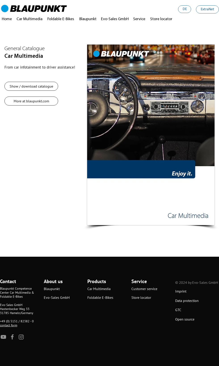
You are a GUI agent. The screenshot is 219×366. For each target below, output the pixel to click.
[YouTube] (3, 337)
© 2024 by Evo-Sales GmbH (196, 282)
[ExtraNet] (207, 9)
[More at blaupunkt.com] (31, 101)
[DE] (184, 9)
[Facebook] (12, 337)
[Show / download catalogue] (31, 86)
